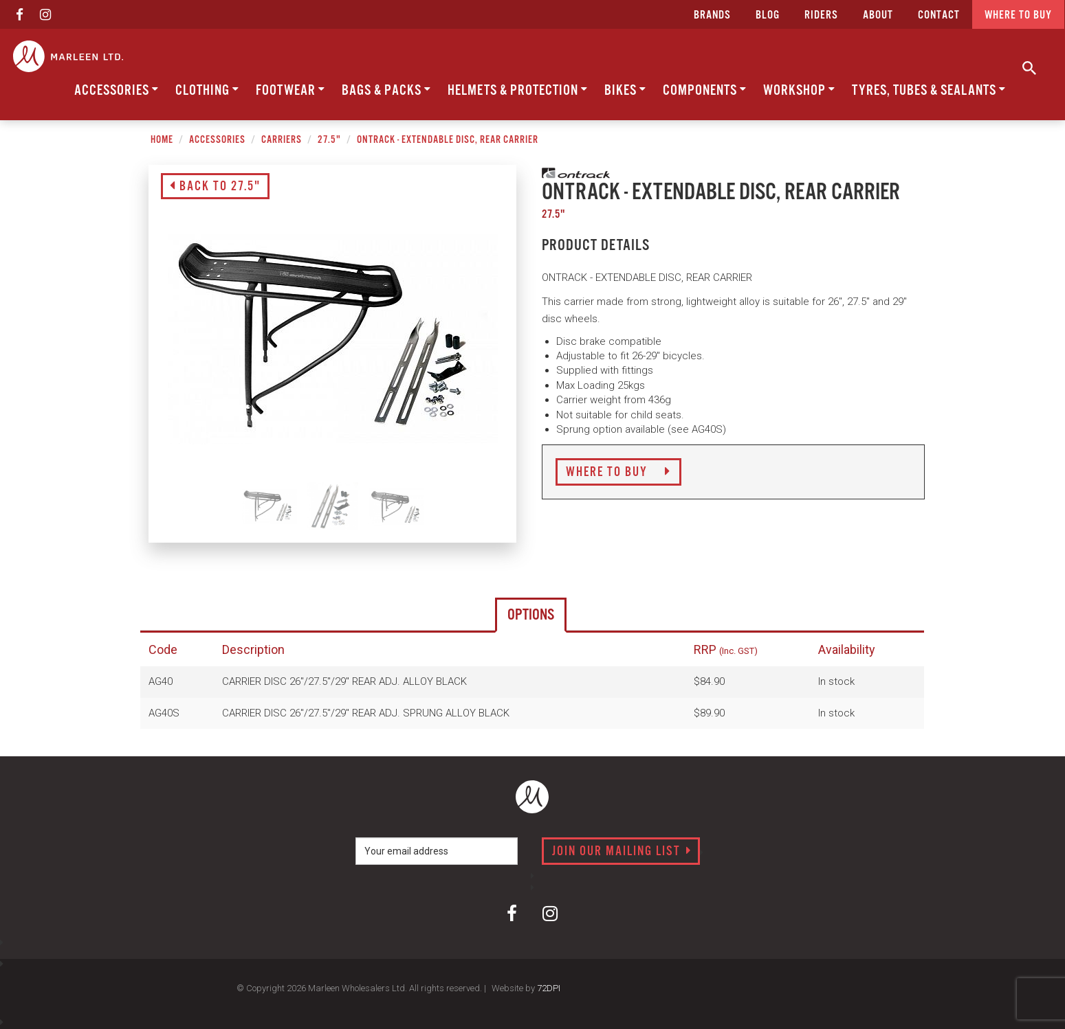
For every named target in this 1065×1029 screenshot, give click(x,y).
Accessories (116, 90)
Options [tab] (530, 615)
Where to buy (1018, 15)
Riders (821, 15)
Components (705, 90)
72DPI (548, 988)
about (878, 15)
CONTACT (939, 15)
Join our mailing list (622, 852)
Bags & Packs (386, 90)
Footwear (290, 90)
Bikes (625, 90)
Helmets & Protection (518, 90)
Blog (768, 15)
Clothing (207, 90)
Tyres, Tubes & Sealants (929, 90)
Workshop (799, 90)
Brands (712, 15)
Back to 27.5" (215, 187)
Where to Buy (618, 472)
